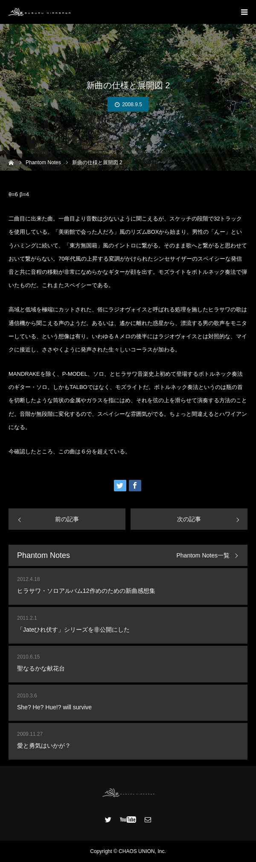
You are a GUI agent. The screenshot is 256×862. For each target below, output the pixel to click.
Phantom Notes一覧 (203, 555)
